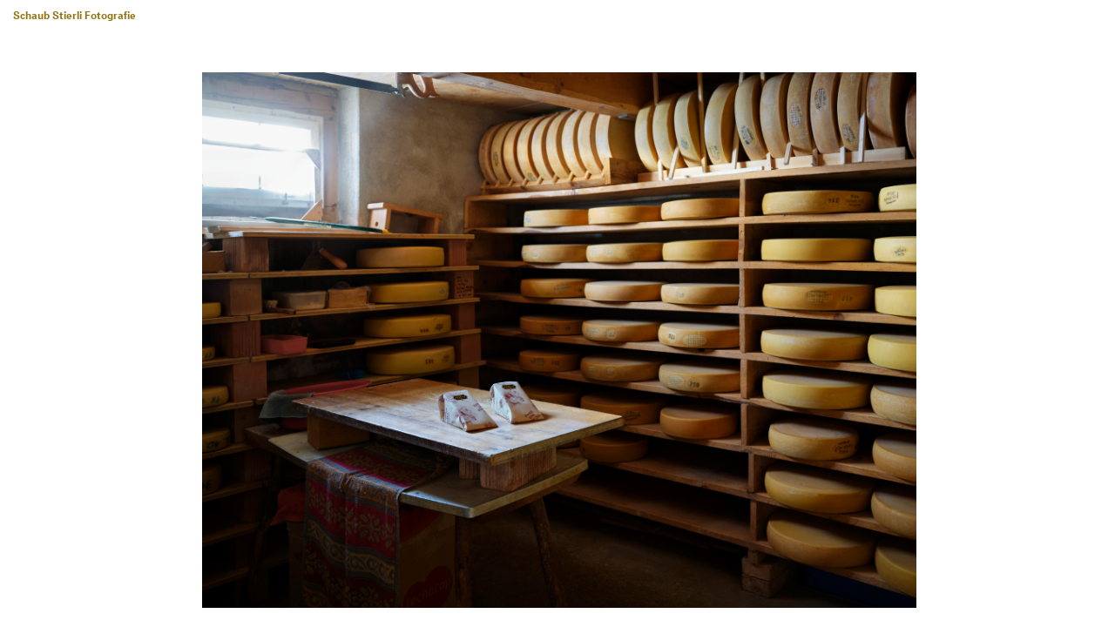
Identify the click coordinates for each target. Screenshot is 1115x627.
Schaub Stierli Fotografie (74, 16)
